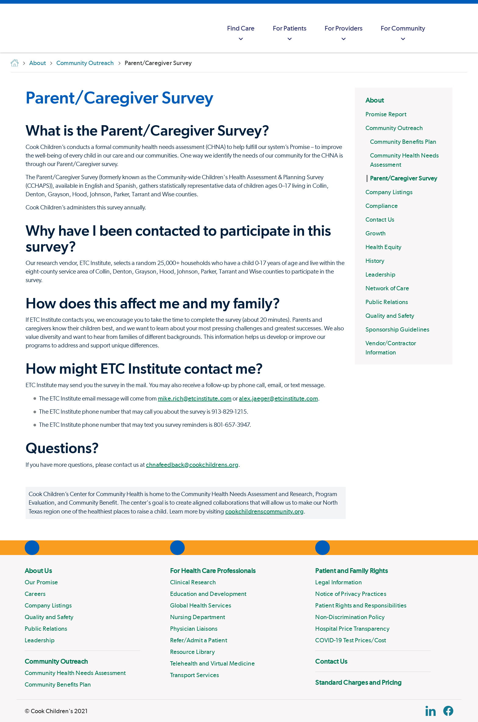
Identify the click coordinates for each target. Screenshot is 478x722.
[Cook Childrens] (8, 28)
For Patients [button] (289, 33)
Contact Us (380, 219)
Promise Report (386, 114)
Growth (376, 233)
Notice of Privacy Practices (350, 593)
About (375, 100)
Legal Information (338, 582)
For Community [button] (403, 33)
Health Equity (384, 247)
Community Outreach (394, 128)
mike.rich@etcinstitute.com (194, 398)
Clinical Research (193, 582)
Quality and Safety (390, 315)
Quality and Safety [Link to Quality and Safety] (49, 617)
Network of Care (387, 288)
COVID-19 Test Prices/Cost (350, 640)
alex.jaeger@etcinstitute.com (278, 398)
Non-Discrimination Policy (350, 617)
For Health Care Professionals (212, 571)
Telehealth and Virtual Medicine (212, 663)
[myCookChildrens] (446, 28)
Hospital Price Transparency (352, 628)
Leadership (380, 274)
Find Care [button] (241, 33)
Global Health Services (200, 605)
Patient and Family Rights (351, 571)
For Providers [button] (343, 33)
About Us (38, 571)
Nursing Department (197, 617)
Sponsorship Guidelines (397, 329)
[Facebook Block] (448, 711)
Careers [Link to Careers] (35, 593)
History (375, 260)
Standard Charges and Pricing (358, 682)
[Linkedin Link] (430, 711)
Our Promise (41, 582)
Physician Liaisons (194, 628)
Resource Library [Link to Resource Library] (192, 651)
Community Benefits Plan (403, 141)
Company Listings (389, 192)
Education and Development (208, 593)
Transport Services (194, 675)
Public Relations (387, 302)
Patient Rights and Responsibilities (360, 605)
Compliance (382, 205)
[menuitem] (241, 28)
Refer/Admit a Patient (198, 640)
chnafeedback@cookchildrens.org (192, 464)
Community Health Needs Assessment (75, 673)
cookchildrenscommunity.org (264, 511)
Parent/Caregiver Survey (403, 178)
